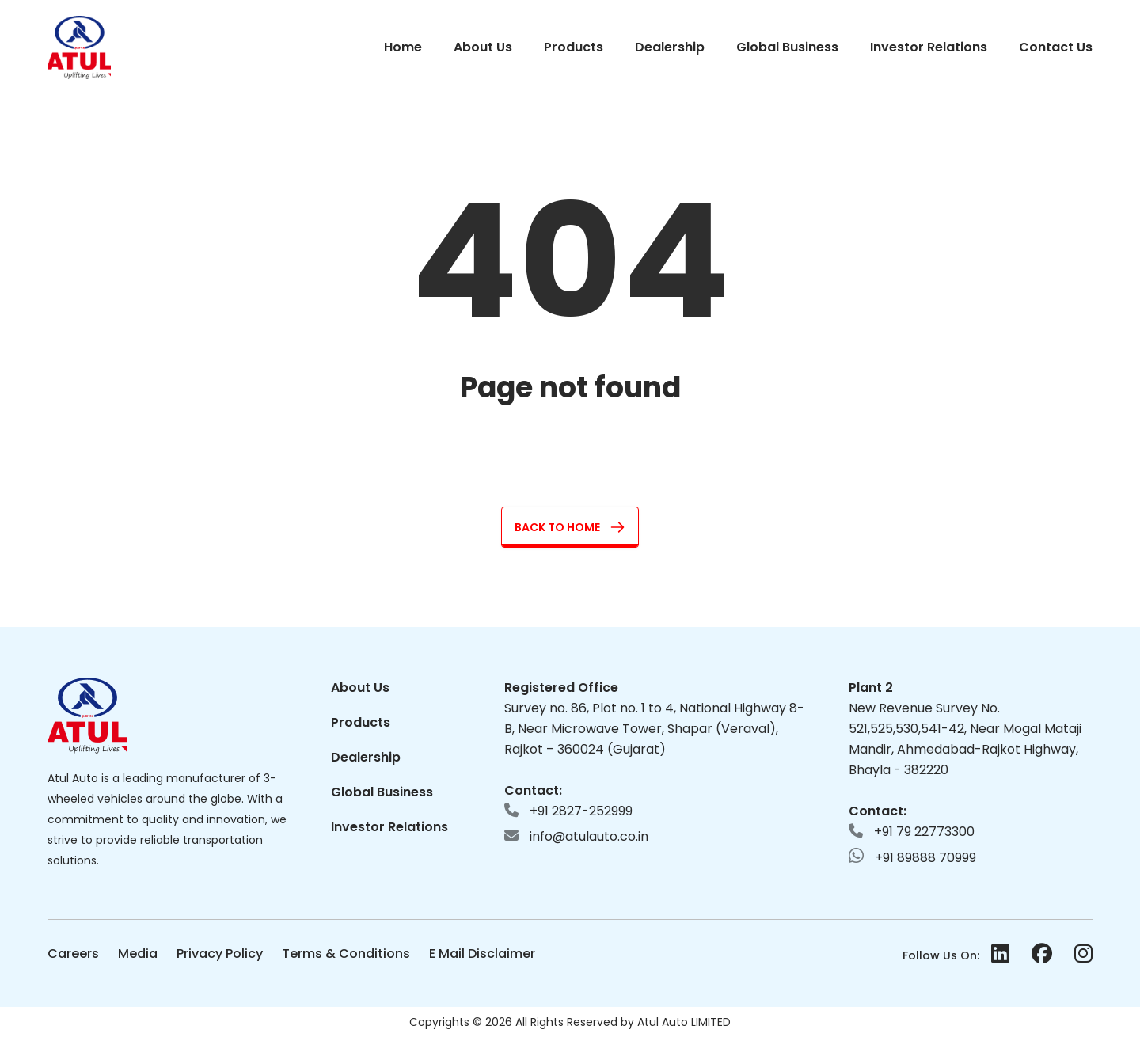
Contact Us (1055, 47)
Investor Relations (928, 47)
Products (573, 47)
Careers (73, 953)
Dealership (670, 47)
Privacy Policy (220, 953)
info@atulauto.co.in (576, 836)
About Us (483, 47)
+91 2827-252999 (568, 811)
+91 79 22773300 (912, 831)
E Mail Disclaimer (482, 953)
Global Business (787, 47)
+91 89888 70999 (912, 857)
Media (138, 953)
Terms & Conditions (346, 953)
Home (403, 47)
